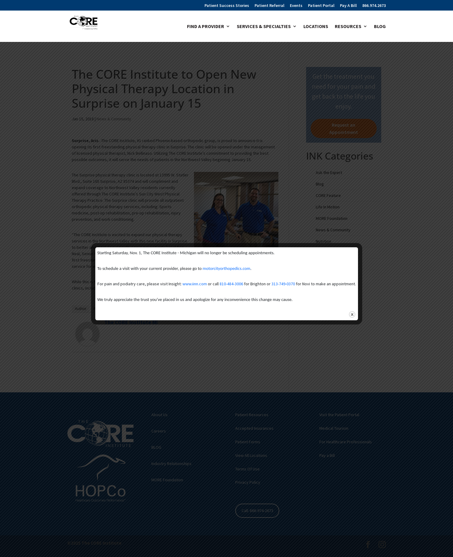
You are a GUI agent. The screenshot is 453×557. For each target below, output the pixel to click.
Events (296, 5)
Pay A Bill (348, 5)
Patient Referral (269, 5)
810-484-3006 (231, 283)
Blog (380, 26)
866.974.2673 (374, 5)
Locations (315, 26)
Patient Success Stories (226, 5)
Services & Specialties (264, 26)
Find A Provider (205, 26)
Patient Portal (321, 5)
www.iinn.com (194, 283)
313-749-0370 (283, 283)
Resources (348, 26)
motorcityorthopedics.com (226, 268)
